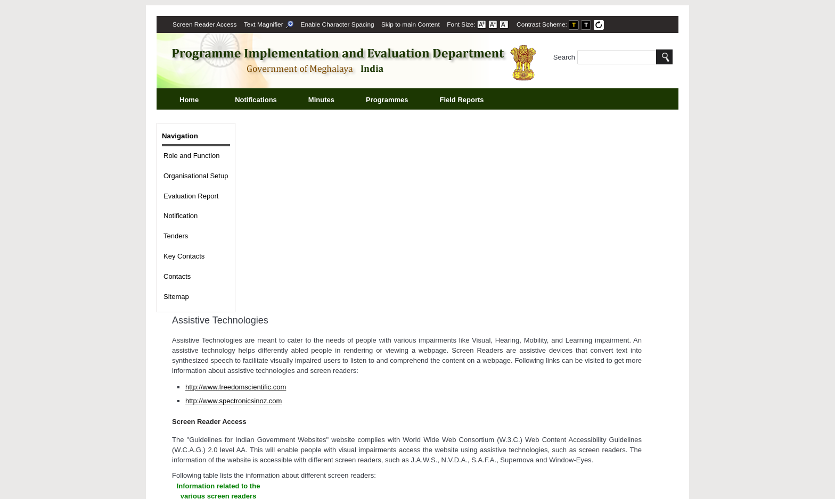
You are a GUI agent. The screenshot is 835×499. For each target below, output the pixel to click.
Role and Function (191, 156)
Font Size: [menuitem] (478, 24)
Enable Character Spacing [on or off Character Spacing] (337, 24)
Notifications (268, 101)
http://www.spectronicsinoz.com (233, 401)
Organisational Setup (195, 176)
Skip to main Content (410, 24)
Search (605, 57)
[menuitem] (204, 24)
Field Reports (473, 101)
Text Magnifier (268, 24)
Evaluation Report (190, 196)
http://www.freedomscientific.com (235, 387)
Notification (180, 216)
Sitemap (176, 297)
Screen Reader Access (204, 24)
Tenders (175, 236)
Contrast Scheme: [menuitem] (560, 24)
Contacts (177, 276)
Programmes (399, 101)
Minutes (333, 101)
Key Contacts (183, 256)
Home (189, 100)
